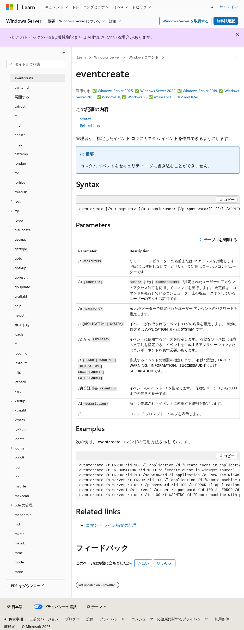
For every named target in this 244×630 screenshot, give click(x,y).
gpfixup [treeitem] (20, 267)
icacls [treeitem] (19, 334)
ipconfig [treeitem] (21, 353)
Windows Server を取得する (185, 20)
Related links (90, 125)
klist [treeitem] (18, 391)
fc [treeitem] (16, 115)
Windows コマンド (144, 57)
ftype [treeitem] (19, 220)
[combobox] (35, 64)
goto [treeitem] (18, 258)
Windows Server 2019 (200, 90)
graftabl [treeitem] (21, 296)
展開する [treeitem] (22, 96)
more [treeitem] (19, 571)
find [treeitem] (18, 125)
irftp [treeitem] (18, 372)
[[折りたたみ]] (63, 53)
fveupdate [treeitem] (23, 229)
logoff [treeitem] (19, 457)
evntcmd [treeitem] (22, 87)
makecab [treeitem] (22, 495)
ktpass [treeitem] (20, 419)
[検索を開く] (212, 7)
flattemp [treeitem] (21, 153)
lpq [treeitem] (17, 467)
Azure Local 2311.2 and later (176, 96)
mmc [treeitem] (19, 552)
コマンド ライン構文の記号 (111, 525)
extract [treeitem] (20, 106)
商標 (7, 626)
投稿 (89, 618)
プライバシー (110, 618)
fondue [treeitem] (20, 163)
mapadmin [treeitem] (23, 514)
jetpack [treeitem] (20, 381)
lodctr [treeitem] (19, 438)
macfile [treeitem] (20, 486)
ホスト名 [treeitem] (22, 324)
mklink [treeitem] (20, 543)
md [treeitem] (17, 524)
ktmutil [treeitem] (20, 410)
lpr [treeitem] (17, 476)
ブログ (70, 618)
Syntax (85, 118)
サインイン (228, 6)
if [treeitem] (15, 343)
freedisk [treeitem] (21, 191)
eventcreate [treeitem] (24, 77)
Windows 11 (111, 96)
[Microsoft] (9, 7)
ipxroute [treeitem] (21, 362)
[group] (158, 209)
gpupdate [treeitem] (22, 286)
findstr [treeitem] (20, 134)
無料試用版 (226, 20)
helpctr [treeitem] (20, 315)
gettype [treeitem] (21, 248)
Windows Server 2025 (115, 90)
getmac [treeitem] (21, 239)
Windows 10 (137, 96)
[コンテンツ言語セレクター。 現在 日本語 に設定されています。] (15, 607)
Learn (81, 57)
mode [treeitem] (19, 562)
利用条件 (222, 618)
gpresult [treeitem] (21, 277)
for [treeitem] (17, 172)
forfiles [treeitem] (20, 182)
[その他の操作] (235, 57)
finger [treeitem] (19, 144)
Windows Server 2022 (157, 90)
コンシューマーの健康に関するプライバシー (167, 618)
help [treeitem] (18, 305)
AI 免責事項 (13, 618)
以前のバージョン (44, 618)
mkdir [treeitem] (19, 533)
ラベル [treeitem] (20, 429)
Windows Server (107, 57)
